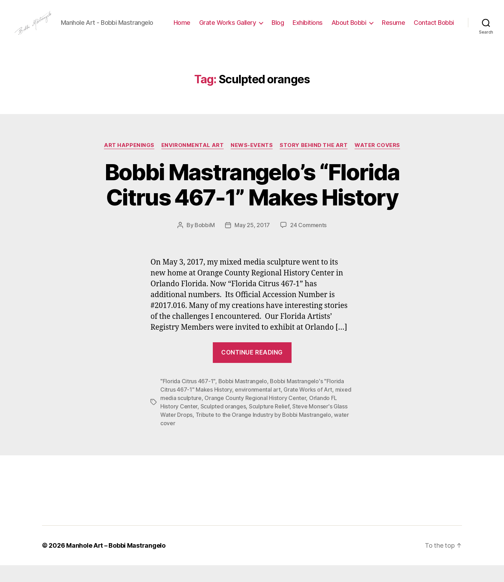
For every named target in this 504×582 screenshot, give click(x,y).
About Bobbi (397, 25)
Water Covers (377, 162)
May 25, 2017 (252, 241)
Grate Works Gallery (276, 25)
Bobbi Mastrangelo (242, 397)
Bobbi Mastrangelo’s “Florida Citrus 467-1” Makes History (252, 201)
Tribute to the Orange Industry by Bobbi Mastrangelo (263, 431)
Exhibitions (357, 25)
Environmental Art (192, 162)
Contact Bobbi (434, 36)
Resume (442, 25)
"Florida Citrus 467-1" (187, 397)
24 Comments (308, 241)
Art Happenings (129, 162)
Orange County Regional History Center (255, 414)
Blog (327, 25)
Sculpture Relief (269, 423)
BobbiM (205, 241)
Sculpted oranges (223, 423)
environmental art (257, 406)
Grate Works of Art (308, 406)
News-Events (252, 162)
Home (230, 25)
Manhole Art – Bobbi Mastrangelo (116, 562)
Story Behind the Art (314, 162)
